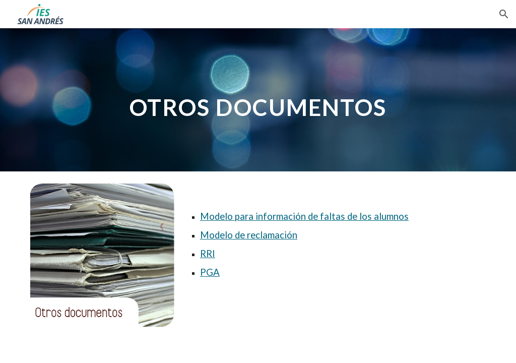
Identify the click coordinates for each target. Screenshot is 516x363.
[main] (258, 99)
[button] (504, 14)
